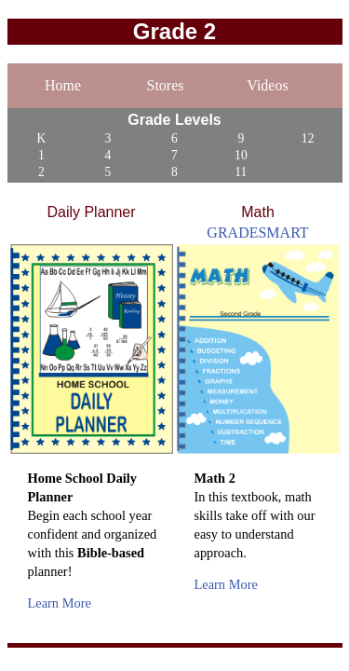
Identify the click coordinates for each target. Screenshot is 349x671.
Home (63, 85)
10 (241, 155)
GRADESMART (257, 232)
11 (241, 172)
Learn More (59, 603)
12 (308, 138)
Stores (165, 85)
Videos (267, 85)
